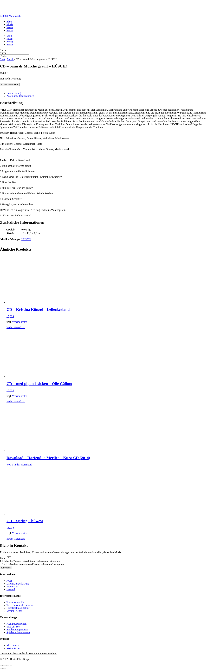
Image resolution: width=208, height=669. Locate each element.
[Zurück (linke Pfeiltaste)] (1, 668)
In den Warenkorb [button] (15, 327)
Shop (9, 21)
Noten (9, 27)
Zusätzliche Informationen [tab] (20, 96)
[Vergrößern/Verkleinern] (1, 665)
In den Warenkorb (9, 84)
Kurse (9, 30)
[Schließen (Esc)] (11, 665)
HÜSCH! (26, 239)
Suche (3, 50)
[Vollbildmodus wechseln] (4, 665)
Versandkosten (19, 321)
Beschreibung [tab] (13, 93)
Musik (9, 24)
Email (3, 558)
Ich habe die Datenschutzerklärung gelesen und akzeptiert (30, 561)
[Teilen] (7, 665)
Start (2, 59)
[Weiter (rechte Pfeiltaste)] (4, 668)
